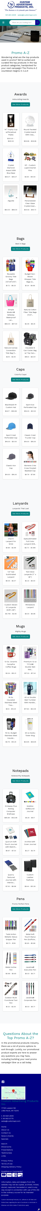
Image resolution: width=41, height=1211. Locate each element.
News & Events (7, 1136)
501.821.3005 (10, 15)
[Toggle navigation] (3, 22)
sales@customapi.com (27, 15)
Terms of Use (6, 1164)
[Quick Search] (22, 22)
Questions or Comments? (12, 1171)
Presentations (7, 1150)
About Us (5, 1130)
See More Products (20, 104)
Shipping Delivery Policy (11, 1167)
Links (3, 1156)
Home (3, 1127)
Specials (4, 1139)
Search (4, 1144)
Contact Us (6, 1133)
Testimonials (6, 1153)
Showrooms (6, 1147)
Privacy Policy (7, 1161)
